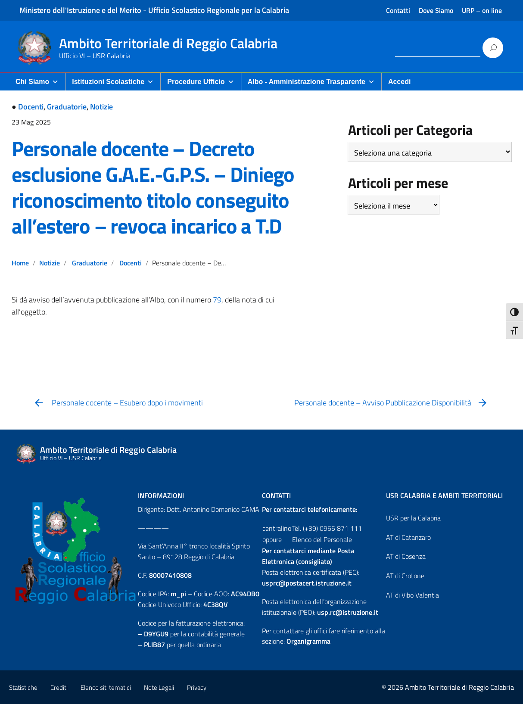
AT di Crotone (405, 575)
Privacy (196, 687)
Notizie (101, 106)
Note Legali (159, 687)
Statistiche (23, 687)
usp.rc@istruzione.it (347, 612)
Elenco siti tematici (106, 687)
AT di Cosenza (406, 556)
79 (217, 299)
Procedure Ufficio (200, 81)
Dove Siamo (436, 10)
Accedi (399, 81)
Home (20, 263)
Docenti (31, 106)
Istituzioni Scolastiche (113, 81)
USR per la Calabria (413, 518)
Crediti (59, 687)
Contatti (398, 10)
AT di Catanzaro (408, 537)
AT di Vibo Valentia (412, 595)
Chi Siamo (37, 81)
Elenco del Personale (322, 539)
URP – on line (482, 10)
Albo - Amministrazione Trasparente (311, 81)
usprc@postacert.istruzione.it (307, 583)
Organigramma (308, 641)
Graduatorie (67, 106)
